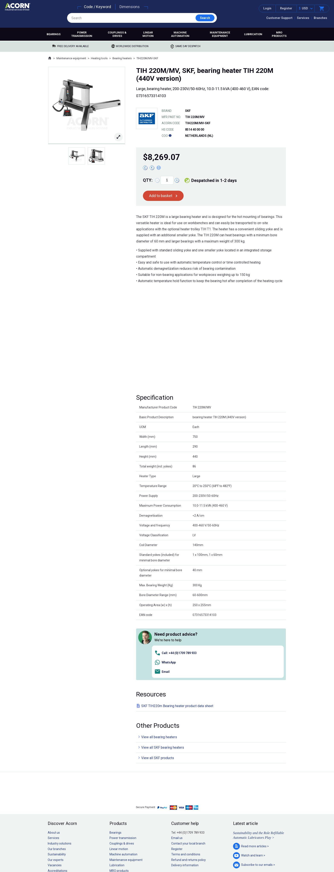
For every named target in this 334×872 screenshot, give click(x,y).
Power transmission (81, 34)
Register (286, 8)
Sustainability (57, 794)
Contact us (299, 860)
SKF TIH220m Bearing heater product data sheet (177, 646)
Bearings (53, 34)
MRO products (279, 34)
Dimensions (129, 6)
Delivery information (185, 805)
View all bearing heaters (159, 677)
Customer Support (279, 18)
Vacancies (55, 805)
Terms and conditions (185, 794)
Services (303, 18)
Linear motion (148, 34)
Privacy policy (153, 855)
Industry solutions (59, 783)
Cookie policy (171, 855)
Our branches (57, 788)
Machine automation (180, 34)
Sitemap (138, 855)
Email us (177, 778)
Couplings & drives (117, 34)
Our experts (55, 799)
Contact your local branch (188, 783)
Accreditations (57, 810)
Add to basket (160, 195)
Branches (320, 18)
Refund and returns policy (188, 799)
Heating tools (99, 58)
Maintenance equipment (220, 34)
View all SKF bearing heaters (162, 687)
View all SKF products (157, 698)
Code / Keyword (97, 6)
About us (54, 772)
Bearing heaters (122, 58)
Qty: (148, 180)
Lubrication (253, 34)
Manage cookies (191, 855)
